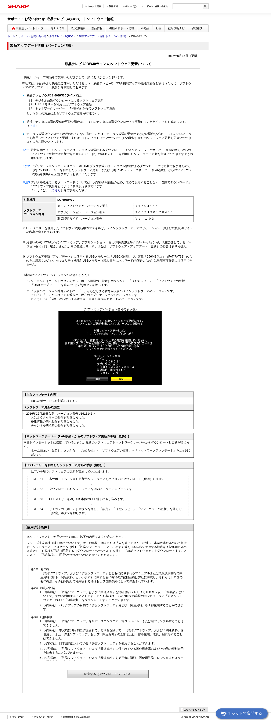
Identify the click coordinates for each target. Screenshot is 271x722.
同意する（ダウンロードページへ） (108, 674)
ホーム (11, 36)
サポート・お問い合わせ (32, 36)
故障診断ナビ (176, 28)
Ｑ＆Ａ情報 (57, 28)
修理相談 (196, 28)
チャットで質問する (241, 714)
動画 (158, 28)
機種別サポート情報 (121, 28)
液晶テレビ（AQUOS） (62, 36)
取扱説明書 (78, 28)
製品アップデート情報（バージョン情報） (103, 36)
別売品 (145, 28)
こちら (56, 190)
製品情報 (96, 28)
